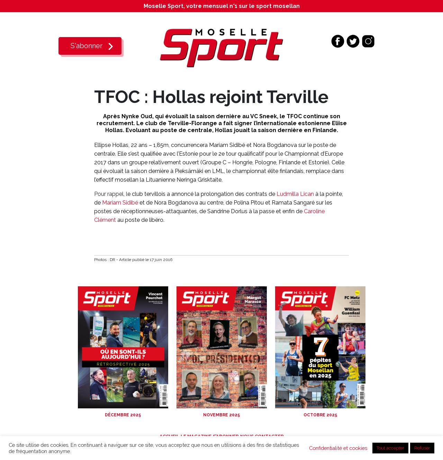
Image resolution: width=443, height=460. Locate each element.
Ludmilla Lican (295, 194)
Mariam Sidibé (120, 202)
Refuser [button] (422, 448)
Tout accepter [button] (390, 448)
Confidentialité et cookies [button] (338, 448)
